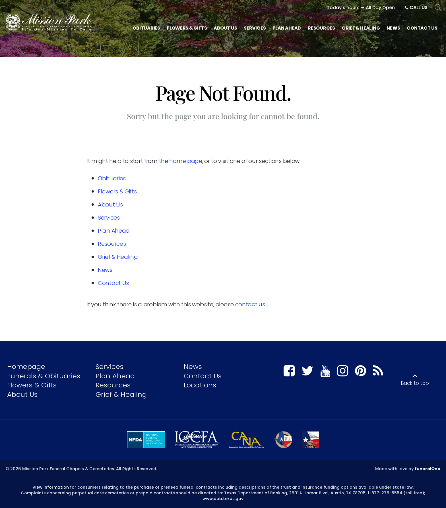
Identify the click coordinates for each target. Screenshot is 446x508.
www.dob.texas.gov (223, 498)
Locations (200, 385)
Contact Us (113, 283)
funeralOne (427, 469)
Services (109, 218)
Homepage (26, 366)
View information (50, 487)
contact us (250, 304)
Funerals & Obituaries (43, 376)
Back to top (415, 383)
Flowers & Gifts (117, 191)
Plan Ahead (114, 231)
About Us (110, 204)
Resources (112, 244)
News (105, 270)
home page (185, 161)
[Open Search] (438, 8)
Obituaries (112, 178)
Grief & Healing (118, 257)
